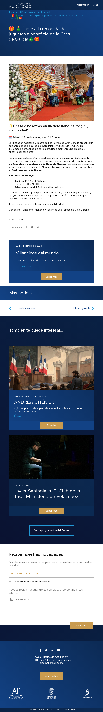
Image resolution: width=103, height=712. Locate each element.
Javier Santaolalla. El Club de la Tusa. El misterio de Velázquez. (47, 494)
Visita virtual (51, 676)
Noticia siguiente (81, 308)
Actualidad (44, 12)
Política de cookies (45, 710)
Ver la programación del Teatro (51, 530)
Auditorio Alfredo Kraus (22, 12)
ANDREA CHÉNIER (34, 402)
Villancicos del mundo (37, 253)
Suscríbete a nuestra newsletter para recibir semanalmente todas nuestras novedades (50, 564)
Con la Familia (23, 266)
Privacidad (58, 710)
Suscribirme (81, 625)
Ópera (18, 416)
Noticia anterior (27, 308)
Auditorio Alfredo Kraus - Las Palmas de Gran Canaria (20, 5)
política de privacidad (38, 581)
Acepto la (29, 581)
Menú (95, 5)
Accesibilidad (70, 710)
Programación (82, 5)
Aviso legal (32, 710)
